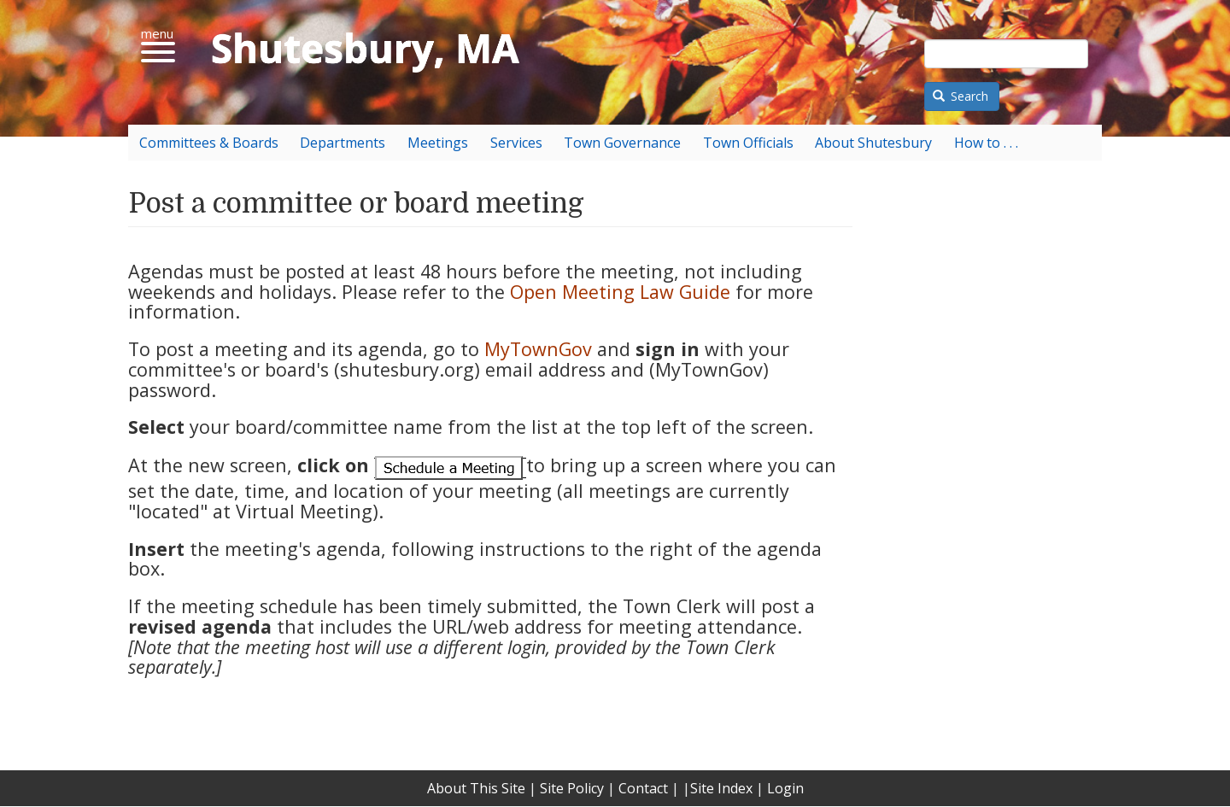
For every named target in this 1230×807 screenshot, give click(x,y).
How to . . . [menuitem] (986, 142)
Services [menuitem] (516, 142)
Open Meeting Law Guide (620, 291)
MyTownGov (538, 348)
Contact (643, 788)
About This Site (476, 788)
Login (785, 788)
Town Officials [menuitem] (748, 142)
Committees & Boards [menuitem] (208, 142)
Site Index (721, 788)
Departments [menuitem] (342, 142)
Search (961, 96)
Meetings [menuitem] (437, 142)
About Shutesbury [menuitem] (873, 142)
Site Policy (572, 788)
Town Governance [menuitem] (622, 142)
